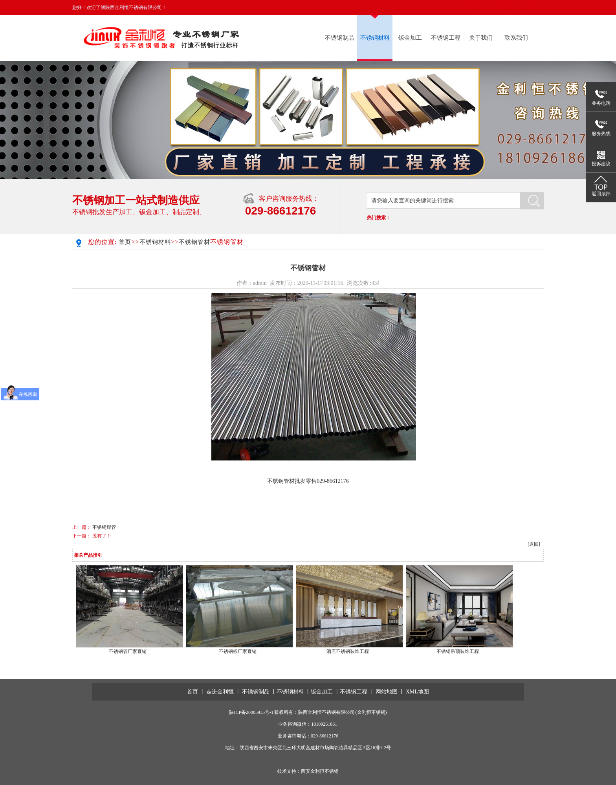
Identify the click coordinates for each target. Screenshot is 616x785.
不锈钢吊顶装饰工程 (457, 651)
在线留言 (534, 7)
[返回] (534, 544)
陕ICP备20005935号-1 (251, 712)
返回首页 (474, 7)
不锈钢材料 (375, 38)
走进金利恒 (220, 692)
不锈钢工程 (445, 38)
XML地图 (417, 692)
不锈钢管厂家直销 (128, 651)
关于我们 (481, 38)
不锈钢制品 (339, 38)
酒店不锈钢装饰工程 (347, 651)
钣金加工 (410, 38)
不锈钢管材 (194, 242)
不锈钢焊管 (104, 527)
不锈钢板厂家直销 (238, 651)
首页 (125, 242)
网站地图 (387, 692)
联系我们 (503, 7)
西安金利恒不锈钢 (320, 771)
